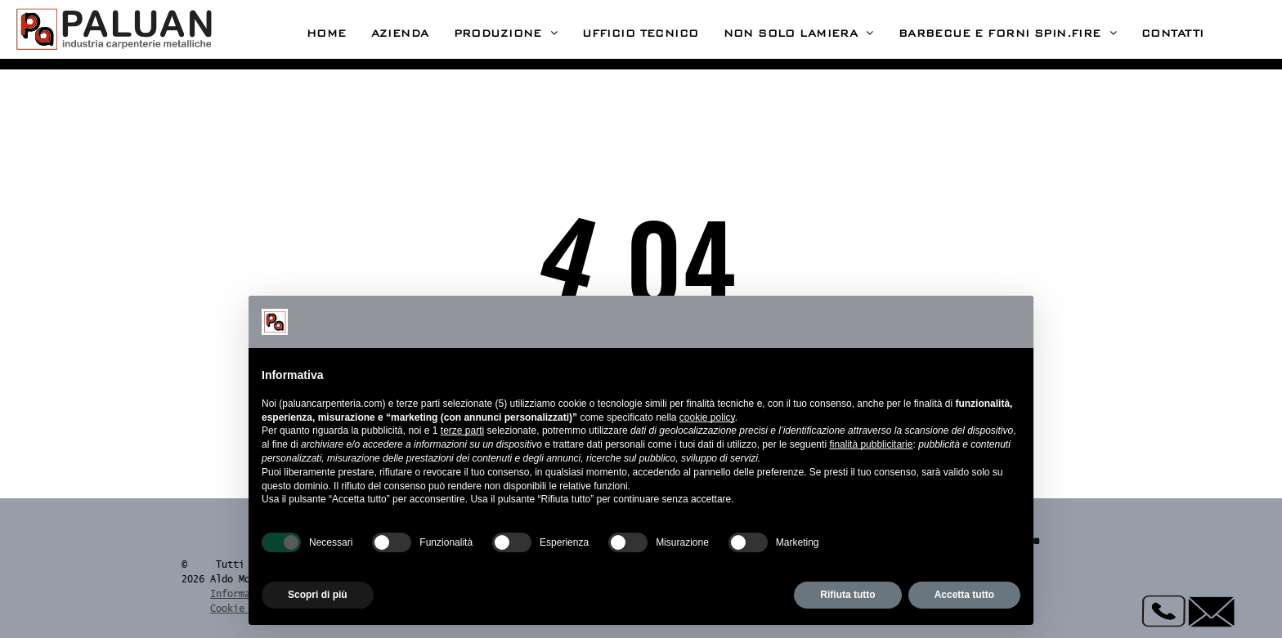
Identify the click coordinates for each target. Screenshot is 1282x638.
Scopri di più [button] (317, 594)
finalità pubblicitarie (870, 444)
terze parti (462, 430)
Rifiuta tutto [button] (847, 594)
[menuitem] (326, 34)
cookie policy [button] (707, 417)
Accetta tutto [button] (964, 594)
